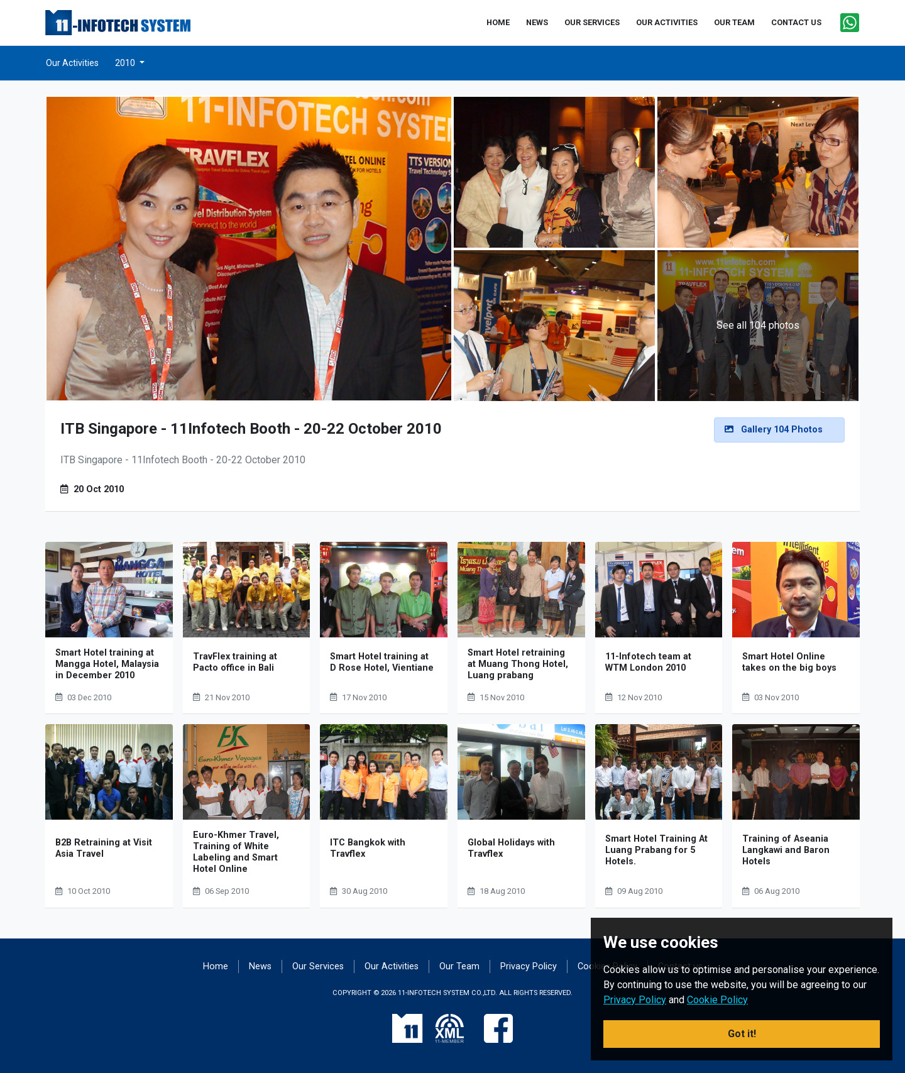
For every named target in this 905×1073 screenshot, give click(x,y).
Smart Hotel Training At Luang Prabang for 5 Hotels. (656, 850)
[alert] (779, 430)
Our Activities (72, 63)
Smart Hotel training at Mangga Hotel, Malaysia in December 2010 (107, 664)
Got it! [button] (742, 1034)
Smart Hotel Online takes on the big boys (789, 662)
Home (215, 966)
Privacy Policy (528, 966)
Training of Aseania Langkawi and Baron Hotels (786, 850)
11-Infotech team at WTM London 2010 (648, 662)
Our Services (318, 966)
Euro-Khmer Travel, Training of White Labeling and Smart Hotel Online (236, 852)
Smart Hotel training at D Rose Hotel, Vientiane (382, 662)
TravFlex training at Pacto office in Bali (235, 662)
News (260, 966)
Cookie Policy (717, 1000)
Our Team (459, 966)
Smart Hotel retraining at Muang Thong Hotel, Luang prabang (518, 664)
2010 (126, 63)
